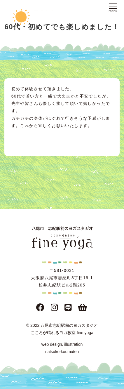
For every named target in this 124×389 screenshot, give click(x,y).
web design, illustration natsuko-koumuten (62, 348)
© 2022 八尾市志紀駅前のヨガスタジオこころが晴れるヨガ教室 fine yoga (62, 329)
